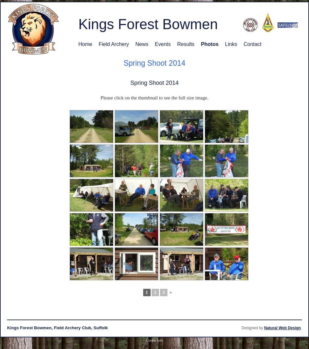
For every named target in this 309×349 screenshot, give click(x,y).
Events (163, 44)
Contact (252, 44)
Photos (209, 44)
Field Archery (114, 44)
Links (231, 44)
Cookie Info (154, 340)
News (141, 44)
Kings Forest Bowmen (148, 24)
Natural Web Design (282, 328)
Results (185, 44)
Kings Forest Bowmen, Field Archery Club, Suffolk (57, 327)
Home (85, 44)
